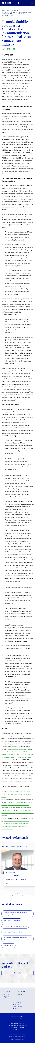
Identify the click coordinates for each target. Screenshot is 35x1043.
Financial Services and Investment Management (15, 914)
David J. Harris (13, 875)
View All (17, 893)
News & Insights (12, 10)
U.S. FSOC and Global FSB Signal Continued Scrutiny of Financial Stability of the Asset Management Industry (17, 757)
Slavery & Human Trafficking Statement (17, 1034)
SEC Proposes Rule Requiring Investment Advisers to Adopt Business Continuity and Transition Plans (17, 821)
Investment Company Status (13, 932)
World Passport (17, 1009)
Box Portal (16, 1004)
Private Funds (8, 946)
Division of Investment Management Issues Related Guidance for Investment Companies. (14, 826)
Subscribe (17, 973)
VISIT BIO (8, 883)
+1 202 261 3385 (21, 879)
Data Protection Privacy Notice (17, 1023)
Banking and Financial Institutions (15, 926)
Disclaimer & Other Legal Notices (17, 1016)
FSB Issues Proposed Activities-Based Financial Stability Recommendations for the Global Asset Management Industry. (16, 794)
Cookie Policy (17, 1021)
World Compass (17, 1006)
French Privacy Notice (17, 1029)
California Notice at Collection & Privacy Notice (17, 1025)
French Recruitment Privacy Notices (17, 1031)
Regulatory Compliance (12, 920)
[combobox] (19, 846)
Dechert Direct (17, 1002)
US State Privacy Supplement (17, 1027)
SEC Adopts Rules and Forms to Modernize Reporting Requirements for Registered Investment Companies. (17, 813)
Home (3, 10)
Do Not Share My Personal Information (17, 1036)
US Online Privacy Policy (17, 1018)
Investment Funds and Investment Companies (15, 939)
